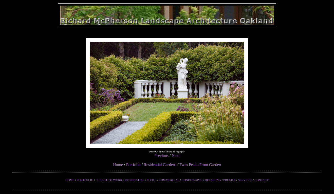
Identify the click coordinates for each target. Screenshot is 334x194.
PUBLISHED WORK (109, 180)
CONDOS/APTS (192, 180)
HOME (69, 180)
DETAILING (213, 180)
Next (176, 155)
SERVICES (245, 180)
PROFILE (229, 180)
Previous (161, 155)
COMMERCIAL (169, 180)
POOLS (151, 180)
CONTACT (261, 180)
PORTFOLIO (85, 180)
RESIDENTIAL (134, 180)
